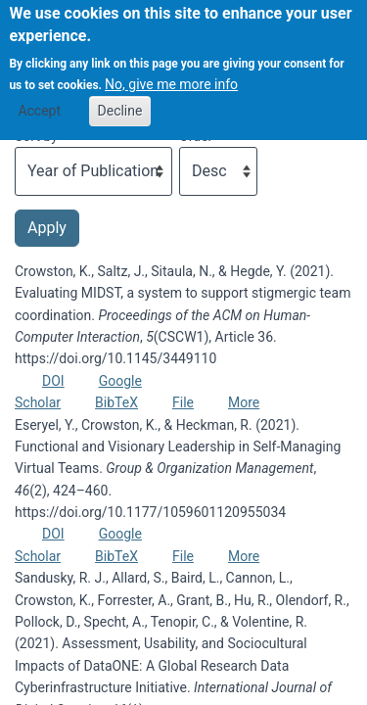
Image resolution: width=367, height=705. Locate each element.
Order (195, 136)
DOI (53, 381)
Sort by (36, 136)
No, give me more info (171, 72)
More (243, 402)
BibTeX (116, 402)
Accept (39, 98)
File (183, 402)
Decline (120, 98)
